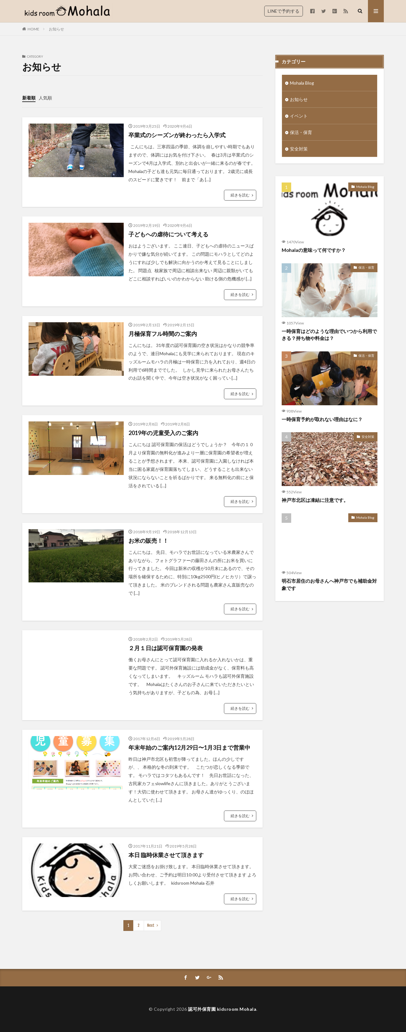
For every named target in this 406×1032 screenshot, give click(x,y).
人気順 (45, 97)
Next (150, 925)
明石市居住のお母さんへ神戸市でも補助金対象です (329, 584)
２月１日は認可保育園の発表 (165, 647)
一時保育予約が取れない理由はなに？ (322, 419)
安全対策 (299, 148)
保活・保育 (301, 132)
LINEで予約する (283, 11)
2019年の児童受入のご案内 (163, 432)
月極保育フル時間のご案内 (162, 333)
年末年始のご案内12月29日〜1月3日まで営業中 (189, 747)
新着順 (29, 97)
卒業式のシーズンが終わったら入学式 (177, 134)
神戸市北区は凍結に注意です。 (315, 500)
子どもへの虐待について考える (168, 234)
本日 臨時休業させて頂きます (166, 854)
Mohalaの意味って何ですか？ (314, 250)
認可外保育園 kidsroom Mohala (222, 1009)
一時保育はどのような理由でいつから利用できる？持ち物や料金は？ (329, 334)
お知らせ (56, 29)
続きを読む (240, 195)
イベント (299, 116)
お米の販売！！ (148, 540)
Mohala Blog (302, 83)
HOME (33, 29)
